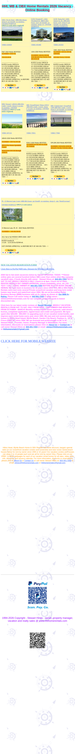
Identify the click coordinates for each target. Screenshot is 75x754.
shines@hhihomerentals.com (59, 327)
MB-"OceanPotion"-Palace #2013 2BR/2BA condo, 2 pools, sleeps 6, (37, 107)
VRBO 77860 (55, 133)
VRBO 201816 (58, 45)
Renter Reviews (45, 305)
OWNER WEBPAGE (9, 205)
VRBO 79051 (31, 133)
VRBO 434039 (7, 45)
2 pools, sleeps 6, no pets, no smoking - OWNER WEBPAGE (12, 108)
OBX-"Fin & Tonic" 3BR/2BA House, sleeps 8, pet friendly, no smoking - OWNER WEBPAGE (14, 21)
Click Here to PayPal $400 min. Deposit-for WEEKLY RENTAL (27, 269)
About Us (53, 325)
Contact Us (65, 325)
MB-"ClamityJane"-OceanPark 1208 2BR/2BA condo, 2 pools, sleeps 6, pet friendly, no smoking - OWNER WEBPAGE (62, 108)
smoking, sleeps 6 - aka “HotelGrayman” (57, 201)
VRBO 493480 (36, 45)
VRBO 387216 (7, 133)
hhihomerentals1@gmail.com (16, 329)
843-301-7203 (60, 279)
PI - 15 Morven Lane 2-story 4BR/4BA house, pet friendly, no (22, 201)
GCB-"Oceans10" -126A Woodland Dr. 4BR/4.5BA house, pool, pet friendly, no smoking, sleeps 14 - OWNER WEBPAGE (41, 22)
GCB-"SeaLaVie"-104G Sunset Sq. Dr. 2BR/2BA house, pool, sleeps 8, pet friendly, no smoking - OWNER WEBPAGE (61, 22)
